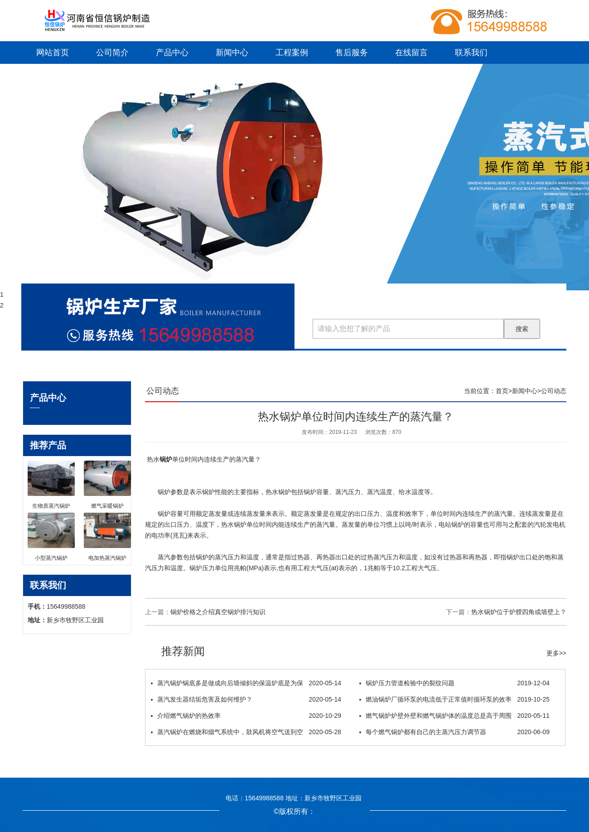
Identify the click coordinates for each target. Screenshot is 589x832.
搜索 (522, 328)
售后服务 (351, 52)
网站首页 (52, 52)
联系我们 (471, 52)
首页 (502, 390)
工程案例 (291, 52)
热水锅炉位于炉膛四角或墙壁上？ (518, 612)
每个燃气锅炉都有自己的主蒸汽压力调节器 (454, 732)
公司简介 (112, 52)
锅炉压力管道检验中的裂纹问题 (454, 683)
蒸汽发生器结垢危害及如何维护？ (246, 699)
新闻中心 (232, 52)
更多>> (556, 653)
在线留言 (411, 52)
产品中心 (172, 52)
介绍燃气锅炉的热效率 (246, 715)
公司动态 (553, 390)
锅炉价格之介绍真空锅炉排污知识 (218, 612)
